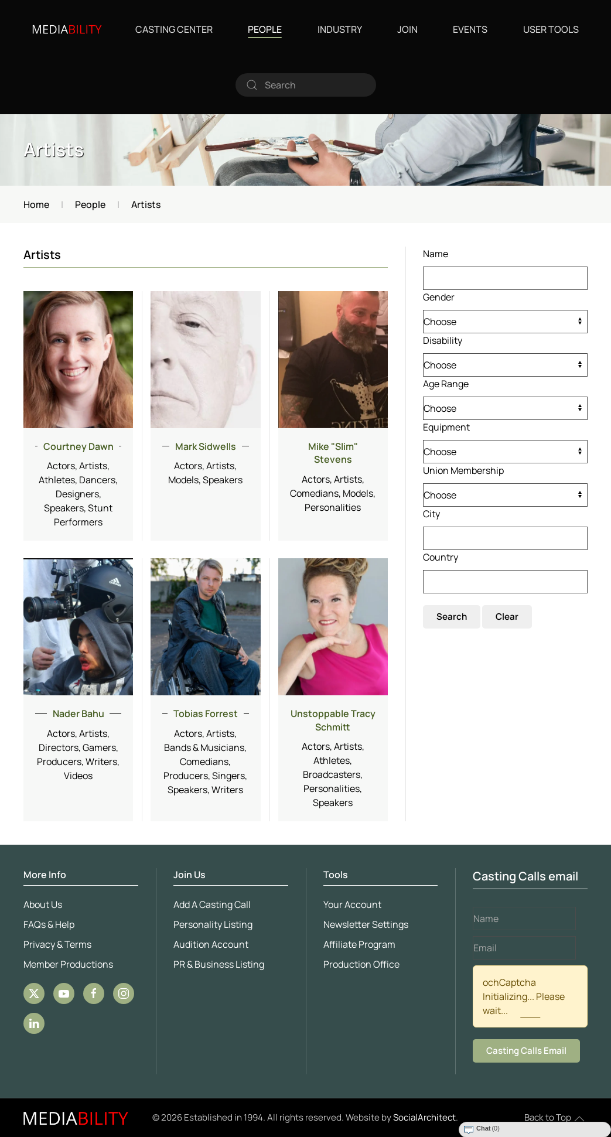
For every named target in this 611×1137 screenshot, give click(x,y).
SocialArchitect (424, 1117)
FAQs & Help (46, 924)
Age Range (446, 383)
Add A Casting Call (209, 904)
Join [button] (407, 29)
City (431, 513)
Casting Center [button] (174, 29)
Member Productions (66, 964)
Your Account (350, 904)
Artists (53, 149)
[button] (579, 1119)
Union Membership (463, 470)
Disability (442, 340)
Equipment (446, 427)
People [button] (265, 29)
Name (435, 253)
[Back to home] (67, 29)
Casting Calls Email (524, 1050)
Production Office (359, 964)
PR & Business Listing (216, 964)
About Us (40, 904)
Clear (507, 616)
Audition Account (208, 944)
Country (440, 557)
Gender (439, 297)
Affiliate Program (357, 944)
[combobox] (305, 85)
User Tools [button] (551, 29)
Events (470, 29)
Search (451, 616)
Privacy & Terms (55, 944)
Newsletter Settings (363, 924)
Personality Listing (210, 924)
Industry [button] (340, 29)
